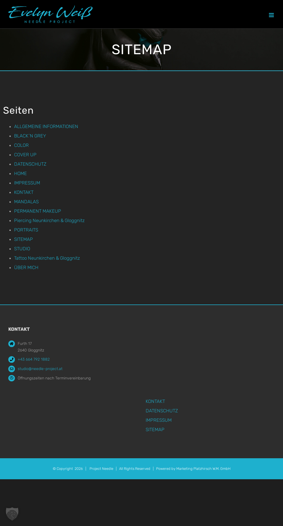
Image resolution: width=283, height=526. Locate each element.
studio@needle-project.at (40, 368)
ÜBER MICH (26, 267)
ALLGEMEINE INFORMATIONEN (46, 126)
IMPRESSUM (27, 183)
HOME (20, 173)
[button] (12, 514)
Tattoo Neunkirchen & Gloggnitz (47, 258)
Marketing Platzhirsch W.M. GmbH (203, 469)
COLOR (21, 145)
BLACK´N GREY (30, 136)
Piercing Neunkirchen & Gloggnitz (49, 220)
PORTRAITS (26, 230)
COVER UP (25, 154)
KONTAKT (23, 192)
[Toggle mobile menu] (272, 15)
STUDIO (22, 248)
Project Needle (101, 469)
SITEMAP (23, 239)
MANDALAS (26, 201)
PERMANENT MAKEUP (37, 211)
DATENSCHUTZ (30, 164)
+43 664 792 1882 (34, 359)
